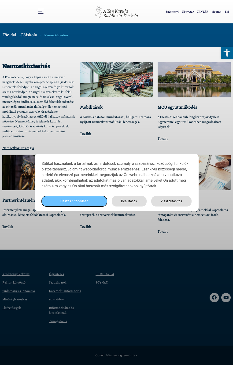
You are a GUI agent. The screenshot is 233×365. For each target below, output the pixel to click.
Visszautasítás (171, 201)
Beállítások (127, 201)
